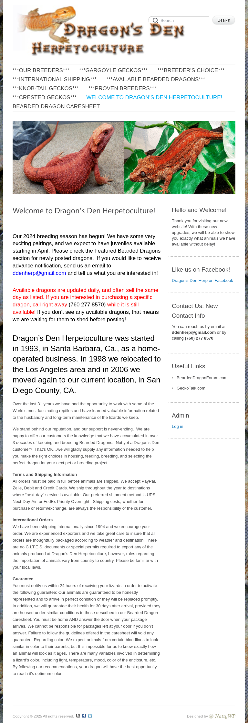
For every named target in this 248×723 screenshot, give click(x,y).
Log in (177, 426)
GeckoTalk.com (191, 388)
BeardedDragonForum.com (202, 377)
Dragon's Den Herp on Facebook (202, 280)
